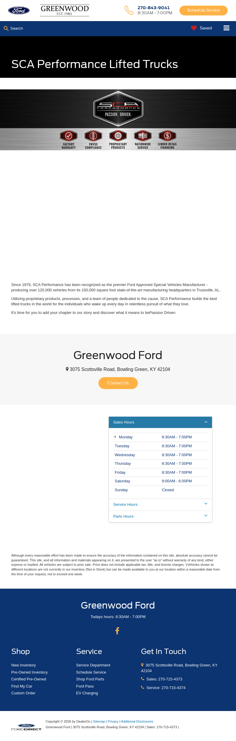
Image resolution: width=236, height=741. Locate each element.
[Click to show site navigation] (226, 28)
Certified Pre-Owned (28, 679)
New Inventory (23, 665)
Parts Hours (160, 516)
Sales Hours (160, 422)
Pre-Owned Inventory (29, 672)
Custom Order (23, 693)
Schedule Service (203, 10)
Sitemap (99, 721)
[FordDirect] (26, 727)
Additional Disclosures (137, 721)
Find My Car (21, 686)
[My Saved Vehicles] (200, 28)
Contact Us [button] (118, 383)
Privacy (113, 721)
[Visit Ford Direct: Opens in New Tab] (181, 727)
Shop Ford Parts (90, 679)
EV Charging (87, 693)
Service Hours (160, 504)
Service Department (93, 665)
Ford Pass (85, 686)
